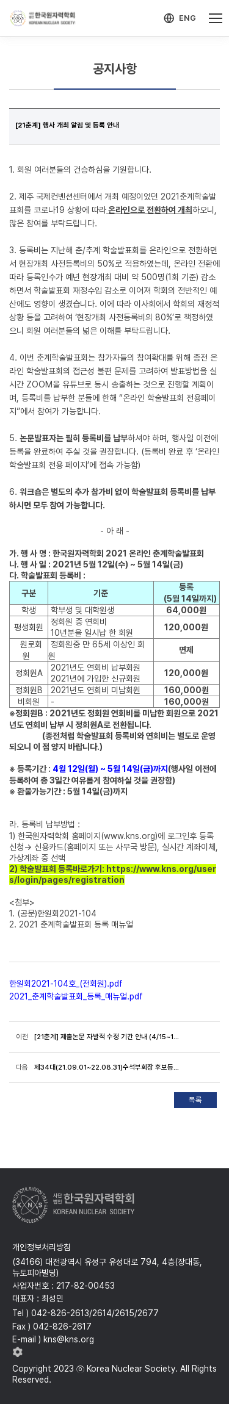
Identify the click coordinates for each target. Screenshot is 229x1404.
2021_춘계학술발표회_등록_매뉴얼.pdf (76, 996)
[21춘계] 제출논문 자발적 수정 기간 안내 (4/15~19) (107, 1036)
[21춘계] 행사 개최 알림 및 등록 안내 (67, 125)
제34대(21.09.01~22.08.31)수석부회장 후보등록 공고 (107, 1067)
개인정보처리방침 (41, 1247)
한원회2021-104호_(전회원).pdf (66, 983)
